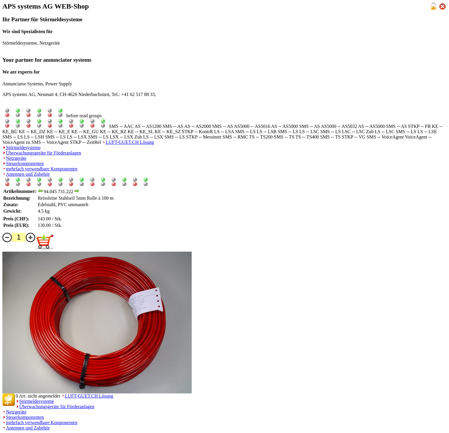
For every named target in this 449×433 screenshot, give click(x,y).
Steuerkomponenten (25, 163)
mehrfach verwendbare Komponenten (41, 168)
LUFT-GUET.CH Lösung (130, 142)
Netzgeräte (16, 158)
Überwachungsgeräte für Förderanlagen (43, 152)
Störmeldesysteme (23, 147)
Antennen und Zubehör (28, 174)
